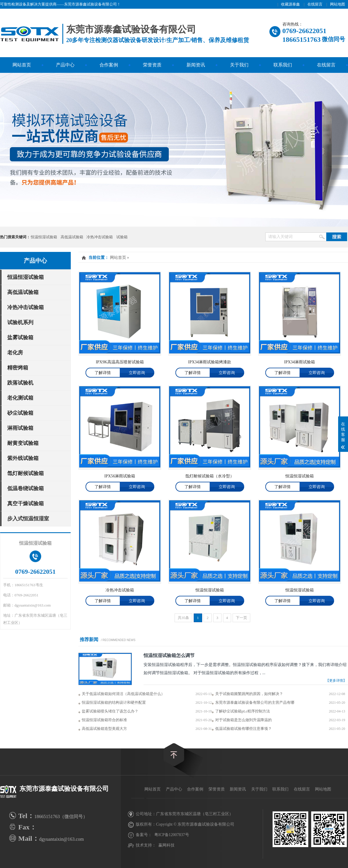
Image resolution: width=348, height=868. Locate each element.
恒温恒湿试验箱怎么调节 (169, 655)
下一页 (241, 618)
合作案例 (108, 64)
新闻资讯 (195, 64)
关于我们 (239, 64)
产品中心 (65, 64)
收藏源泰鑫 (290, 4)
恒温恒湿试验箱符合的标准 (104, 720)
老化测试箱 (20, 398)
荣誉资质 (152, 64)
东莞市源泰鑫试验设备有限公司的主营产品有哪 (254, 702)
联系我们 (282, 64)
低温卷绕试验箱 (25, 488)
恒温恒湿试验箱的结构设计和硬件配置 (114, 702)
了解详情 (103, 373)
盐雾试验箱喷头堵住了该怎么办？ (110, 711)
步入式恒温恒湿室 (28, 518)
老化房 (15, 352)
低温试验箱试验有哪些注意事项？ (243, 728)
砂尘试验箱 (20, 413)
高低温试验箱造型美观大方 (104, 728)
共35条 (183, 618)
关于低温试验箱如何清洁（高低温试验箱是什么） (123, 694)
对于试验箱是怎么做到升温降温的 (243, 720)
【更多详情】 (336, 680)
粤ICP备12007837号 (171, 835)
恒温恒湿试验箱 (44, 237)
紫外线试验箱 (23, 458)
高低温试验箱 (72, 237)
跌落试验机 (20, 383)
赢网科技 (166, 845)
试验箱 (122, 237)
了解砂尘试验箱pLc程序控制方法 (242, 711)
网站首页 (21, 64)
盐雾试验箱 (20, 337)
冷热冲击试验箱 (99, 237)
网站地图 (337, 4)
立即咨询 (137, 373)
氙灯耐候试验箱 (25, 473)
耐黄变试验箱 (23, 443)
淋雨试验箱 (20, 428)
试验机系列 (20, 322)
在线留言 (314, 4)
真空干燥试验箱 (25, 503)
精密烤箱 (17, 368)
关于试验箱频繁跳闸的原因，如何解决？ (249, 694)
